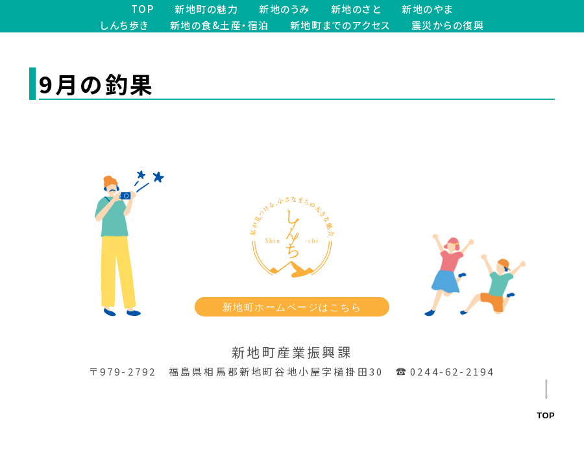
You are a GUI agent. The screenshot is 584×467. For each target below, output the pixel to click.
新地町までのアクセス (340, 25)
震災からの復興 (448, 25)
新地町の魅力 (206, 9)
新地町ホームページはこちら (292, 306)
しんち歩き (124, 25)
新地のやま (428, 9)
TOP (142, 9)
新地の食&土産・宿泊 (219, 25)
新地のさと (356, 9)
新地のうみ (284, 9)
